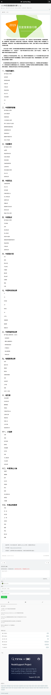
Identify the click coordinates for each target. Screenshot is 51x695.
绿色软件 (15, 687)
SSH (7, 687)
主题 (27, 685)
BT (12, 687)
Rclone (20, 687)
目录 (39, 685)
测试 (25, 685)
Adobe (46, 685)
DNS (35, 687)
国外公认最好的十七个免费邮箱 (8, 625)
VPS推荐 (31, 687)
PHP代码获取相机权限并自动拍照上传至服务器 (11, 621)
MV (14, 685)
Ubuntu (3, 689)
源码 (12, 685)
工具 (30, 685)
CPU (37, 687)
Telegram (3, 687)
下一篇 (47, 562)
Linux (23, 687)
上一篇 (3, 562)
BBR (47, 687)
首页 (3, 12)
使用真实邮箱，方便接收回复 (15, 569)
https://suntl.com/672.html (15, 547)
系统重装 (27, 687)
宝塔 (17, 685)
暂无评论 (24, 8)
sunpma (3, 8)
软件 (2, 685)
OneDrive (41, 687)
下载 (33, 685)
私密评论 (45, 578)
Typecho (8, 685)
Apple (10, 687)
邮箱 (2, 586)
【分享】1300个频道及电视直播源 (8, 608)
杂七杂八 (30, 8)
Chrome (42, 685)
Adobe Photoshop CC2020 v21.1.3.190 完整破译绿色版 (12, 613)
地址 (2, 591)
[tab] (8, 602)
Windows (21, 685)
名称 (2, 581)
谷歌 (36, 685)
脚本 (5, 685)
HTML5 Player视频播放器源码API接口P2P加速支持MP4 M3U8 (13, 617)
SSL (44, 687)
